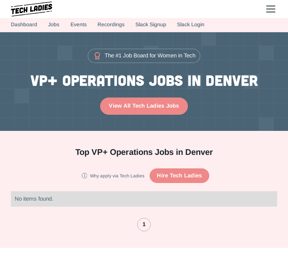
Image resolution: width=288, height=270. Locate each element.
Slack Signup (150, 24)
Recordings (111, 24)
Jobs (53, 24)
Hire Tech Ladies (179, 175)
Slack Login (190, 24)
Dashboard (24, 24)
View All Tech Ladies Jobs (144, 106)
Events (78, 24)
